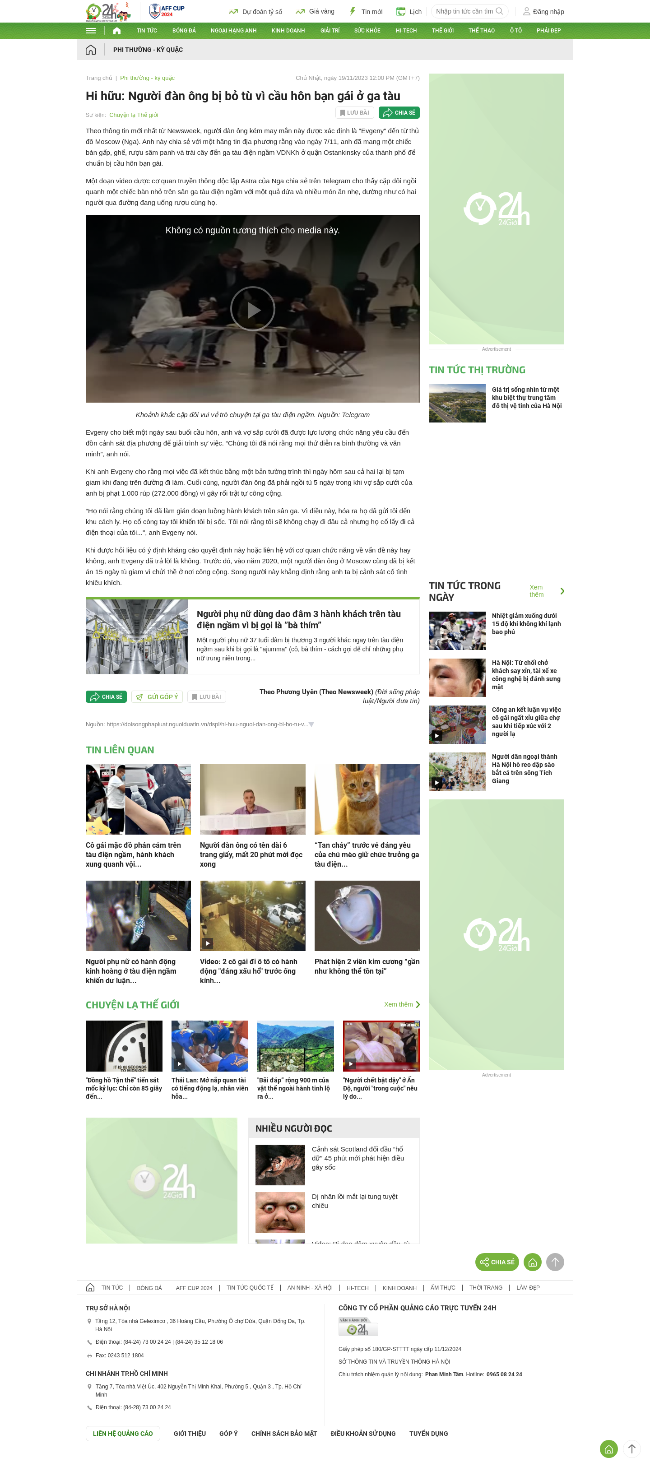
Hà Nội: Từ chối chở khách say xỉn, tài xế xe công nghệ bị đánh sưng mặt (526, 675)
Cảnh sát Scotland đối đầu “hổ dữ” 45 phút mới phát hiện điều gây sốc (358, 1158)
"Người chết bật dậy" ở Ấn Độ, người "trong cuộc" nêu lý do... (380, 1088)
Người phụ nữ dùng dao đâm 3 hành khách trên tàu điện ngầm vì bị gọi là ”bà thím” (299, 619)
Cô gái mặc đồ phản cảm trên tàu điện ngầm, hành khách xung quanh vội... (133, 854)
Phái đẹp (549, 31)
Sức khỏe (367, 31)
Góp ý (228, 1433)
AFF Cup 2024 (194, 1288)
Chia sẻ (405, 113)
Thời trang (485, 1288)
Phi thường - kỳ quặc (148, 49)
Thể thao (482, 31)
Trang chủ (99, 77)
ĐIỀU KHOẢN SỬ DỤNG (363, 1433)
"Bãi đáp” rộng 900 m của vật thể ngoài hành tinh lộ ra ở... (293, 1088)
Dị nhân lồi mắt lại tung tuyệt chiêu (355, 1201)
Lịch (409, 11)
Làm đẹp (528, 1288)
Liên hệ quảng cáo (123, 1433)
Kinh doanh (288, 31)
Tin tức (147, 31)
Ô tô (516, 31)
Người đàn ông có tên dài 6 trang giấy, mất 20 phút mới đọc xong (251, 854)
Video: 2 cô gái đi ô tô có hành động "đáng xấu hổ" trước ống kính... (248, 971)
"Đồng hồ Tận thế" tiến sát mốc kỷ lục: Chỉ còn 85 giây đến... (124, 1088)
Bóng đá (184, 31)
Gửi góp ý (157, 697)
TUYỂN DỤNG (428, 1433)
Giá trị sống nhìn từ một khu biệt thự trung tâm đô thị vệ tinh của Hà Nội (527, 397)
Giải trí (329, 31)
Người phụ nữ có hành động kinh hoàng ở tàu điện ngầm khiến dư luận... (131, 971)
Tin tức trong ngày (465, 591)
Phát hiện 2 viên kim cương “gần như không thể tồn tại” (367, 966)
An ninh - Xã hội (310, 1288)
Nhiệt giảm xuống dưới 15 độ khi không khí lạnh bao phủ (526, 624)
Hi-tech (406, 31)
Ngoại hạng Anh (234, 31)
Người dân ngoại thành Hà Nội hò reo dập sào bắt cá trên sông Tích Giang (524, 769)
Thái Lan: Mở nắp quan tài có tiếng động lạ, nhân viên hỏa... (210, 1088)
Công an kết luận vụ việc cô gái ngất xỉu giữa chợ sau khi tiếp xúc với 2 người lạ (526, 722)
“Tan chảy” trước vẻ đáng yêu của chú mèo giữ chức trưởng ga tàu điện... (367, 854)
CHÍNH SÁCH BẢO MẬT (284, 1433)
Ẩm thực (443, 1288)
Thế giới (443, 31)
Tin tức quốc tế (250, 1288)
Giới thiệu (190, 1433)
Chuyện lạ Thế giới (133, 114)
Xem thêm (398, 1004)
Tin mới (365, 11)
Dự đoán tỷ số (255, 11)
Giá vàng (315, 11)
